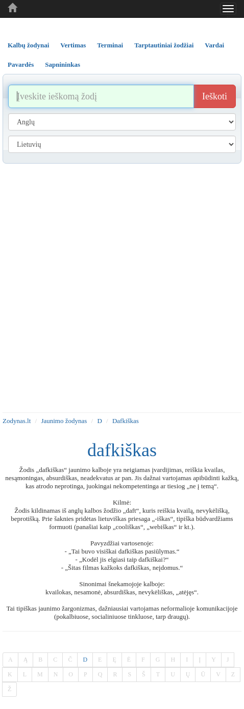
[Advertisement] (119, 288)
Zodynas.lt (17, 421)
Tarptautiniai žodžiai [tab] (163, 45)
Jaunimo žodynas (64, 421)
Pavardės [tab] (21, 64)
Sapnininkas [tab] (62, 64)
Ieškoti (214, 96)
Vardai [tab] (214, 45)
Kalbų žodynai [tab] (28, 45)
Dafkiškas (125, 421)
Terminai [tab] (110, 45)
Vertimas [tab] (73, 45)
